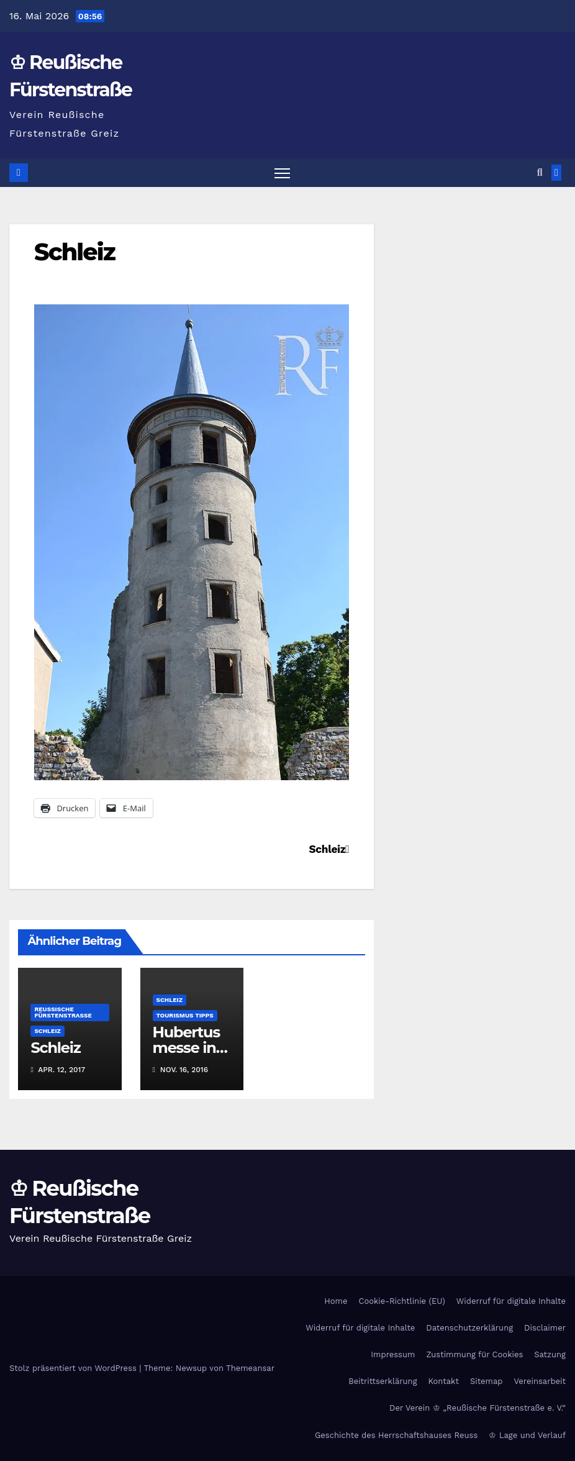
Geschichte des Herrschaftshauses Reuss (396, 1435)
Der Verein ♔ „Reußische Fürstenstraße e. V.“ (477, 1408)
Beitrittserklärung (382, 1381)
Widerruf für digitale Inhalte (511, 1301)
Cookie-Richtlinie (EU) (401, 1301)
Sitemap (486, 1381)
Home (335, 1301)
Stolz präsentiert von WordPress (74, 1368)
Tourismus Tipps (185, 1015)
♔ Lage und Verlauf (527, 1435)
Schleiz (74, 251)
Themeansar (250, 1368)
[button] (540, 172)
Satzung (550, 1354)
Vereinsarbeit (540, 1381)
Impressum (393, 1354)
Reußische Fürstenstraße (62, 1012)
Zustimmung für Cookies (474, 1354)
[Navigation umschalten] (282, 173)
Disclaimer (545, 1327)
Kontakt (443, 1381)
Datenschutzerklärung (469, 1327)
